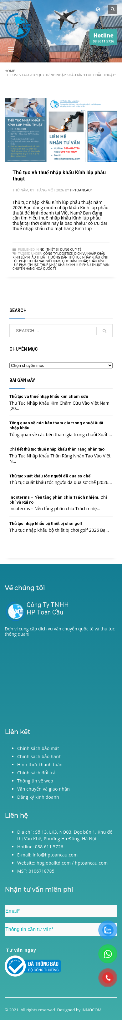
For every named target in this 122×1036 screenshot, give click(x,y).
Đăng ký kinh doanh (38, 797)
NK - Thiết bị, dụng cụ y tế (60, 249)
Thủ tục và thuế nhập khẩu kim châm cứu (48, 396)
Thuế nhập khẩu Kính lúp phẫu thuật (71, 265)
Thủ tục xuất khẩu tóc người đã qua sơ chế (49, 476)
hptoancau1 (81, 190)
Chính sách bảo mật (38, 748)
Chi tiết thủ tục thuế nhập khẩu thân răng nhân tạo (56, 449)
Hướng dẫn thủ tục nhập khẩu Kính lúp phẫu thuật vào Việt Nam (60, 259)
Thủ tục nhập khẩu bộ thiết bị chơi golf (45, 523)
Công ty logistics (58, 253)
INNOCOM (92, 1010)
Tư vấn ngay (21, 950)
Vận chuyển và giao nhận (43, 789)
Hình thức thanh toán (40, 764)
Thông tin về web (35, 781)
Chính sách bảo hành (39, 756)
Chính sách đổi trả (36, 773)
